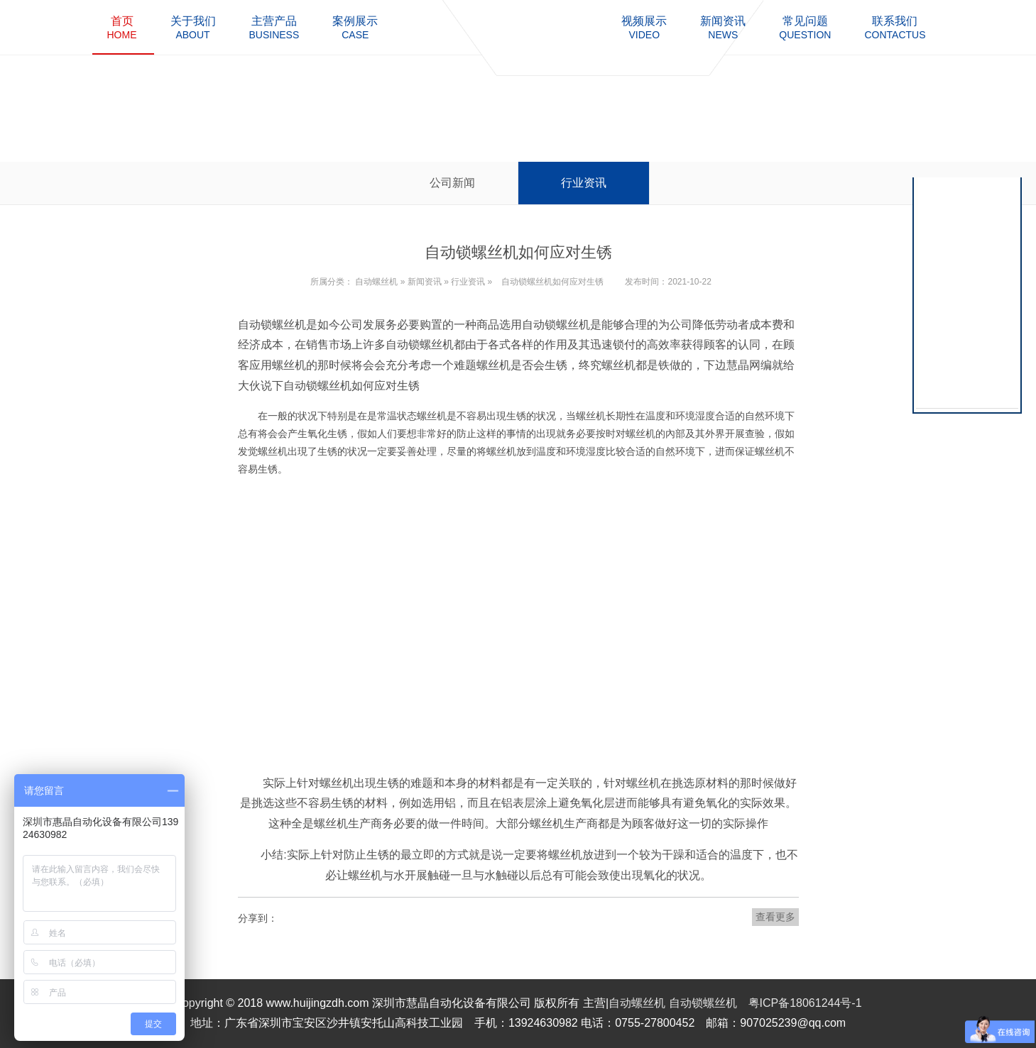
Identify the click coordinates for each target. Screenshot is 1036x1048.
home (122, 27)
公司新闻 (452, 183)
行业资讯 (583, 183)
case (355, 27)
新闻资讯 (425, 282)
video (644, 27)
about (193, 27)
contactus (894, 27)
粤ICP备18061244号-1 (805, 1003)
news (723, 27)
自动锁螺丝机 (703, 1003)
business (274, 27)
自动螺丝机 (376, 282)
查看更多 (775, 916)
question (805, 27)
